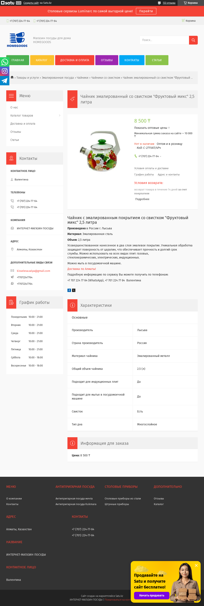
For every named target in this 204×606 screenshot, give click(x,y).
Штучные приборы (117, 504)
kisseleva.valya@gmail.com (33, 270)
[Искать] (193, 40)
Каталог (42, 60)
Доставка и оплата (74, 60)
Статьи (157, 60)
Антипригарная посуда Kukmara (76, 504)
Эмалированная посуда (58, 77)
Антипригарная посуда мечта (74, 498)
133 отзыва (169, 2)
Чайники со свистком (105, 77)
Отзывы (107, 60)
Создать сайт (31, 2)
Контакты (131, 60)
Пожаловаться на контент (119, 599)
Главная (17, 60)
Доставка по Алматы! (81, 269)
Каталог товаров (21, 115)
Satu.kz (119, 596)
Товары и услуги (27, 77)
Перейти (146, 11)
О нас (14, 107)
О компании (14, 498)
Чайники (82, 77)
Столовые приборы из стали (123, 498)
